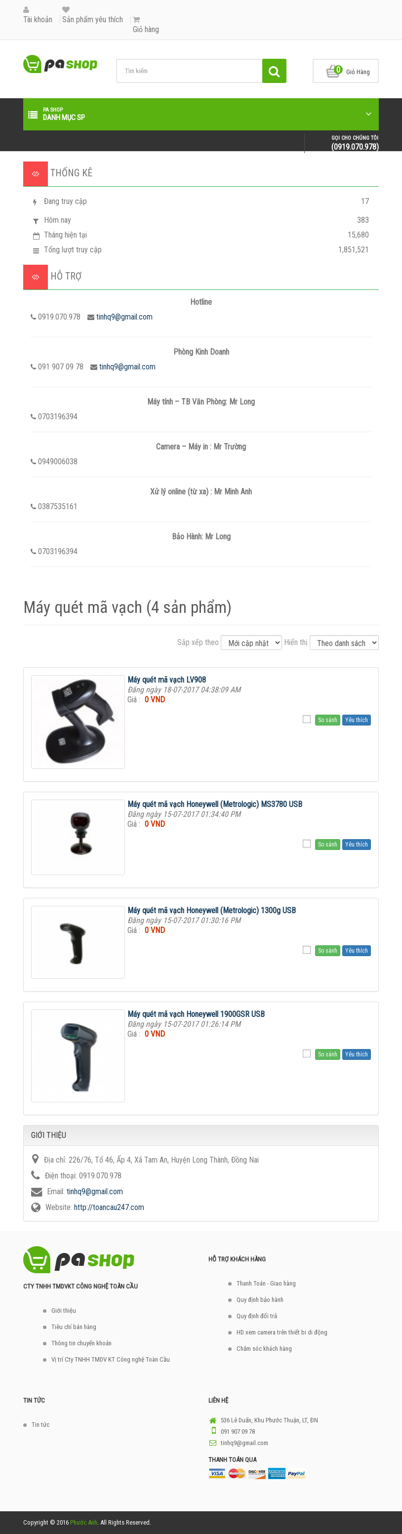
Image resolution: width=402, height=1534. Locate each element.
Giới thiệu (63, 1310)
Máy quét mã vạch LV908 (166, 680)
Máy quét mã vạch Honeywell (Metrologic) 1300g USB (211, 910)
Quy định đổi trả (257, 1316)
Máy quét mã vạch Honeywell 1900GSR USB (196, 1014)
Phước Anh (83, 1522)
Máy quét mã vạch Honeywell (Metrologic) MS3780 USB (214, 804)
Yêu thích (356, 720)
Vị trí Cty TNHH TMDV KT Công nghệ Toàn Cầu (110, 1359)
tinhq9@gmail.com (124, 317)
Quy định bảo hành (260, 1299)
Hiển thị (296, 642)
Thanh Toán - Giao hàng (266, 1283)
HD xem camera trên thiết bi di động (282, 1332)
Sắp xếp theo (198, 642)
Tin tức (40, 1424)
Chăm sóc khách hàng (264, 1348)
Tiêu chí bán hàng (73, 1327)
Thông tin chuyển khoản (81, 1343)
